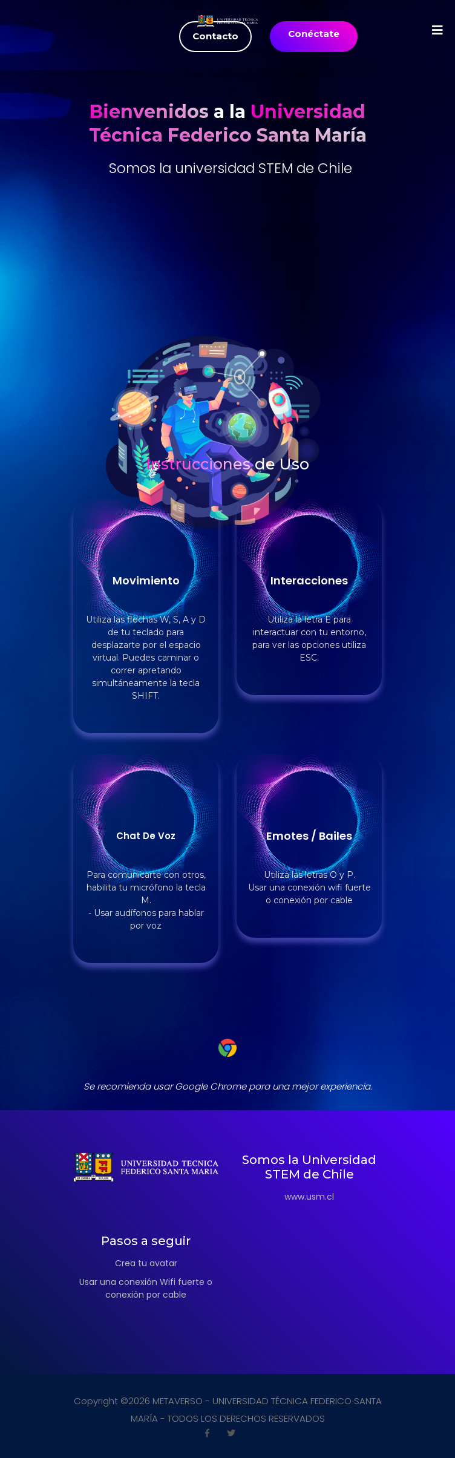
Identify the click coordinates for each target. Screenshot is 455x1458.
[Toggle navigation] (81, 30)
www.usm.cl (309, 1197)
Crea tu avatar (146, 1263)
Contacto (215, 36)
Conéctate (313, 33)
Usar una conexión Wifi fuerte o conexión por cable (145, 1288)
